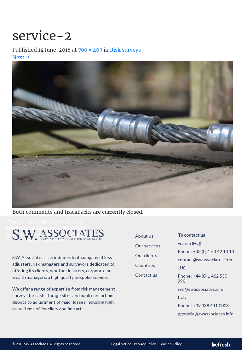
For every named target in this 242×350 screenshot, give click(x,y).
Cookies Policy (170, 344)
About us (144, 236)
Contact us (146, 275)
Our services (147, 245)
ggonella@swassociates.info (205, 313)
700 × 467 (90, 50)
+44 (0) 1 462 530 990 (202, 278)
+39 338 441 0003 (211, 305)
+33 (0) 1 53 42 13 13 (213, 251)
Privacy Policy (145, 344)
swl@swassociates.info (200, 289)
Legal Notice (121, 344)
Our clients (146, 255)
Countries (145, 265)
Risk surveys (125, 50)
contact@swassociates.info (205, 259)
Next (21, 57)
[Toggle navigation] (221, 14)
